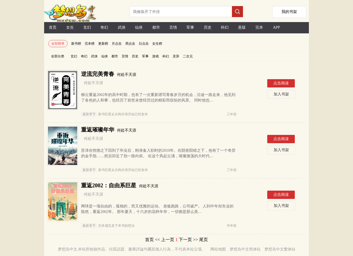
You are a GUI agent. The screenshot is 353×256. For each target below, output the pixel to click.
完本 (259, 27)
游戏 (155, 56)
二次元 (188, 56)
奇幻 (104, 27)
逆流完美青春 (97, 74)
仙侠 (139, 27)
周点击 (130, 44)
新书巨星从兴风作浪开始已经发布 (114, 114)
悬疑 (242, 27)
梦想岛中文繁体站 (279, 249)
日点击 (144, 44)
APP (276, 27)
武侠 (121, 27)
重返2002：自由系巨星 (108, 185)
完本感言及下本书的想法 (108, 225)
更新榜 (103, 44)
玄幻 (87, 27)
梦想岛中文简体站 (245, 249)
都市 (156, 27)
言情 (173, 27)
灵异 (176, 56)
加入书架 (281, 94)
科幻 (225, 27)
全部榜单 (58, 44)
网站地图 (218, 249)
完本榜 (90, 44)
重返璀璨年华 (97, 130)
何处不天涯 (126, 75)
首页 (53, 27)
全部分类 (57, 56)
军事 (190, 27)
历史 (208, 27)
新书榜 (76, 44)
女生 (70, 27)
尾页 (203, 239)
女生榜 (157, 44)
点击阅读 (281, 83)
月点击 (117, 44)
